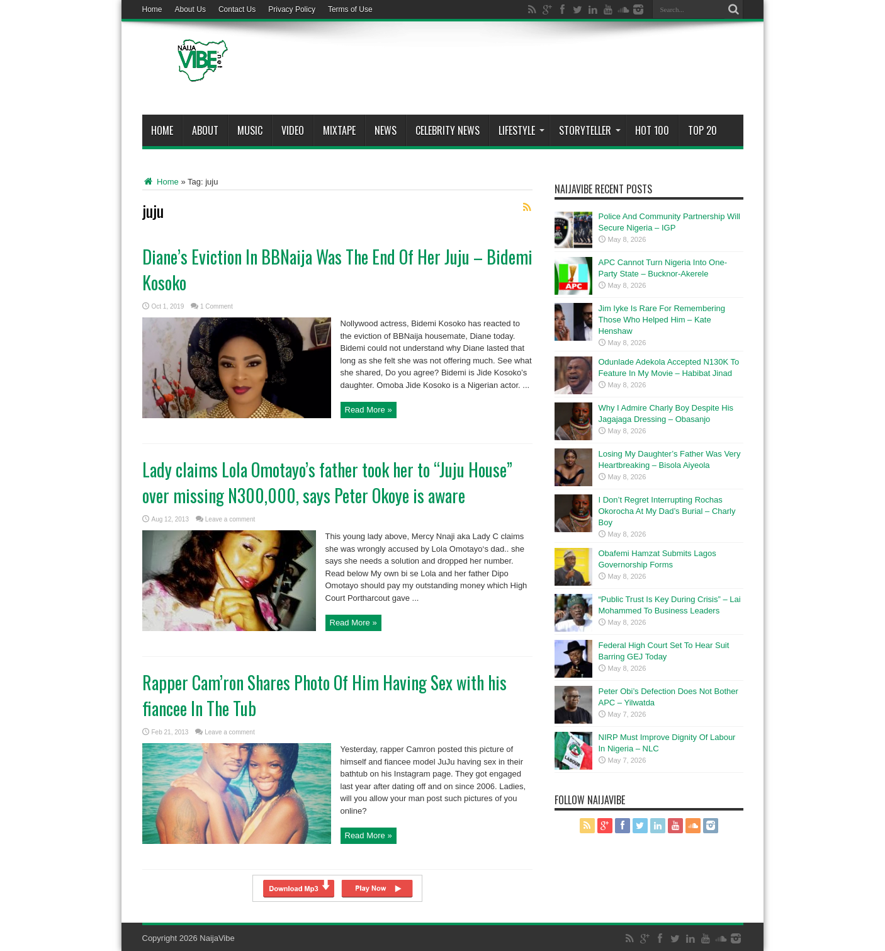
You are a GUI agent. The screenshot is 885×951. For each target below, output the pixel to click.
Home (152, 9)
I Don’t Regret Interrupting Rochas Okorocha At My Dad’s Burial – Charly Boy (667, 511)
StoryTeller (590, 130)
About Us (190, 9)
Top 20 (702, 130)
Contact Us (237, 9)
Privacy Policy (291, 9)
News (386, 130)
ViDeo (292, 130)
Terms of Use (350, 9)
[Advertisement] (514, 70)
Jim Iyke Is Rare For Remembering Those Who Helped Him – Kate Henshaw (662, 320)
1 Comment (216, 306)
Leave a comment (230, 519)
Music (249, 130)
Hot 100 (652, 130)
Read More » (368, 409)
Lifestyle (521, 130)
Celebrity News (447, 130)
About (205, 130)
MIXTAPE (339, 130)
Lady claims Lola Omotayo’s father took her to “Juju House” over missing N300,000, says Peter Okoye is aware (327, 482)
